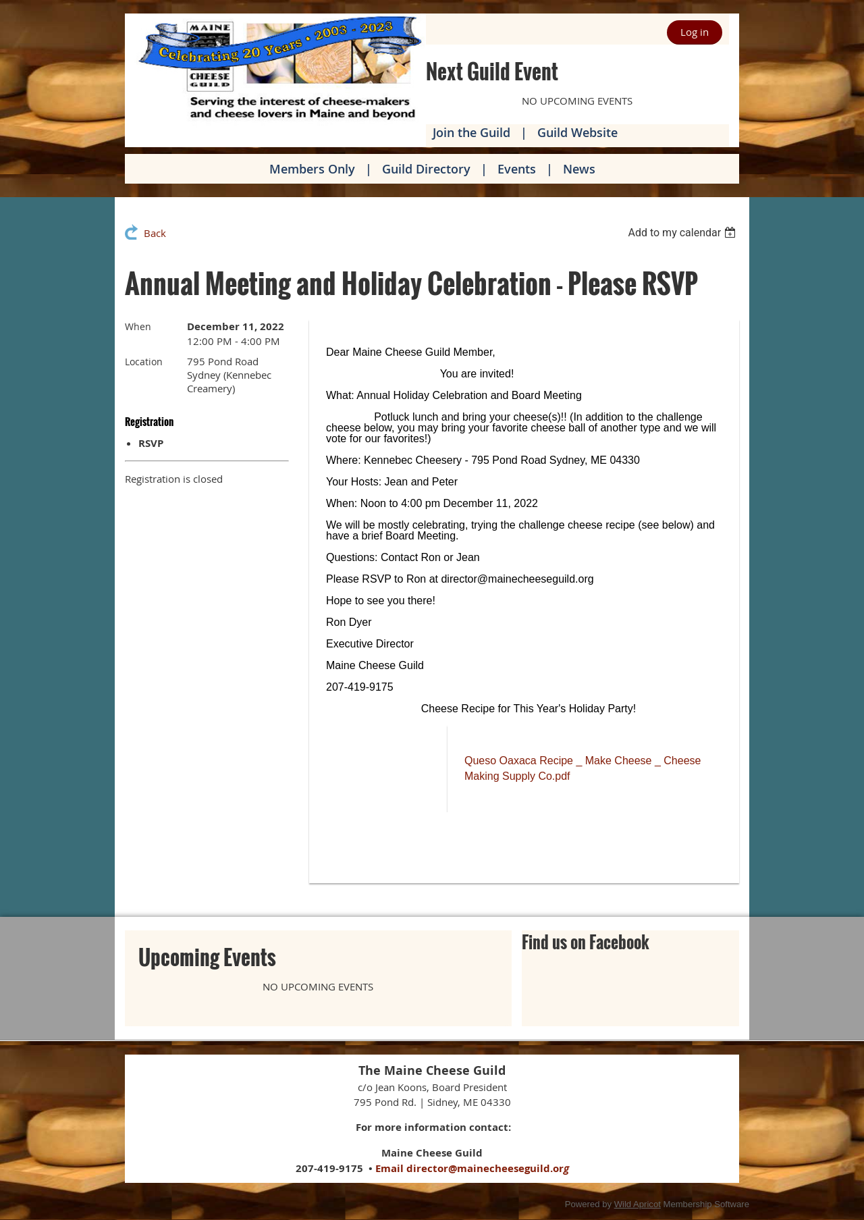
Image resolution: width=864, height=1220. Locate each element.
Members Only (312, 169)
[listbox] (683, 232)
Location (144, 361)
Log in (694, 31)
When (138, 326)
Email (389, 1168)
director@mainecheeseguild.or (487, 1168)
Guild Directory (426, 169)
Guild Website (577, 132)
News (579, 169)
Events (516, 169)
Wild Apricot (637, 1204)
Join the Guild (471, 132)
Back (155, 233)
